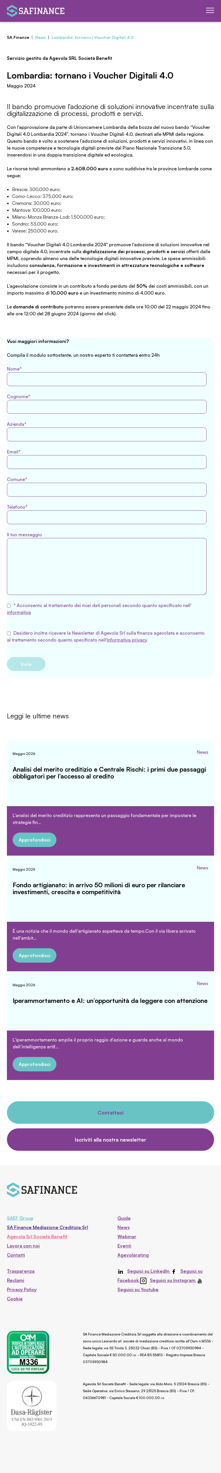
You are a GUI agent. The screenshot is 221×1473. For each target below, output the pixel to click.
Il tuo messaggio (107, 563)
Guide (124, 1218)
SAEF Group (20, 1218)
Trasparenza (21, 1271)
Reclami (15, 1280)
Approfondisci (34, 840)
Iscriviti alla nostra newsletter (110, 1139)
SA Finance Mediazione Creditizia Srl (47, 1227)
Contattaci (110, 1112)
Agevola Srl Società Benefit (37, 1236)
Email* (107, 459)
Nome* (107, 376)
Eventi (124, 1246)
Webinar (126, 1236)
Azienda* (107, 431)
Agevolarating (133, 1255)
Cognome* (107, 404)
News (202, 752)
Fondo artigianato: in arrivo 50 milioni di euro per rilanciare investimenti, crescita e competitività (99, 888)
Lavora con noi (23, 1246)
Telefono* (107, 514)
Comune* (107, 486)
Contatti (16, 1255)
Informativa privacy (127, 640)
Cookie (15, 1299)
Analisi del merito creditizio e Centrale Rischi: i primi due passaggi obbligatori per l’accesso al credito (109, 772)
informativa (19, 612)
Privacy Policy (22, 1289)
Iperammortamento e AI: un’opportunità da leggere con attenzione (110, 1000)
